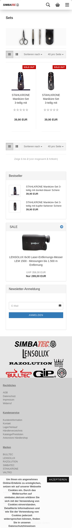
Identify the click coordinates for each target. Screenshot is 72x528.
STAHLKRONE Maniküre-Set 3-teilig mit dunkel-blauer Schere (21, 99)
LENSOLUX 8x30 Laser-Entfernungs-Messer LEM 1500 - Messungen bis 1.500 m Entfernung (36, 261)
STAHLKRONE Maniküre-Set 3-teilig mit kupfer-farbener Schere (51, 99)
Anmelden (36, 315)
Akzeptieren (58, 479)
